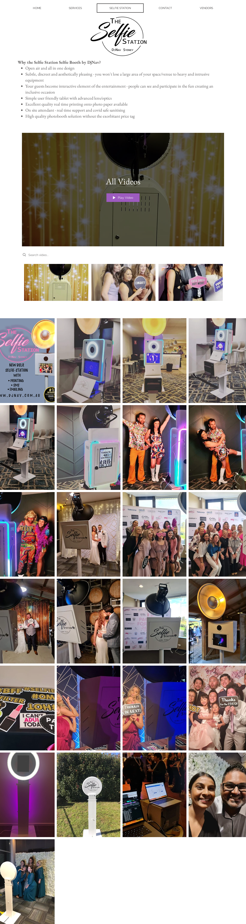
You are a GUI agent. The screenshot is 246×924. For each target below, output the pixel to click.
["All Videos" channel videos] (123, 283)
